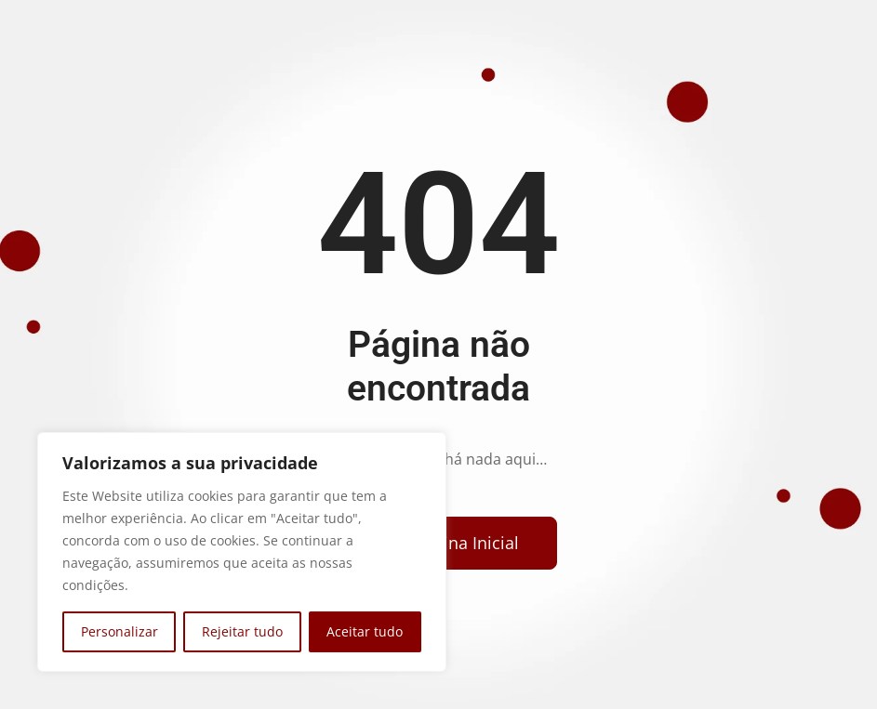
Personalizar (119, 631)
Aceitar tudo (364, 631)
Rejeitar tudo (242, 631)
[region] (241, 552)
